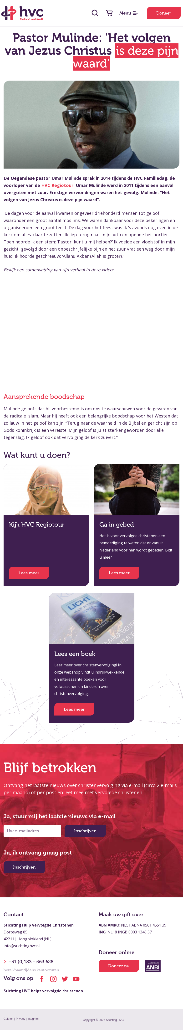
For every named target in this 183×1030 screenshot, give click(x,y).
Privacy (20, 1018)
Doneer (163, 13)
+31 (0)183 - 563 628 (29, 961)
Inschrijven (85, 831)
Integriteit (33, 1018)
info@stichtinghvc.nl (22, 945)
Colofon (8, 1018)
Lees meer (29, 573)
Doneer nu (118, 965)
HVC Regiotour (57, 185)
